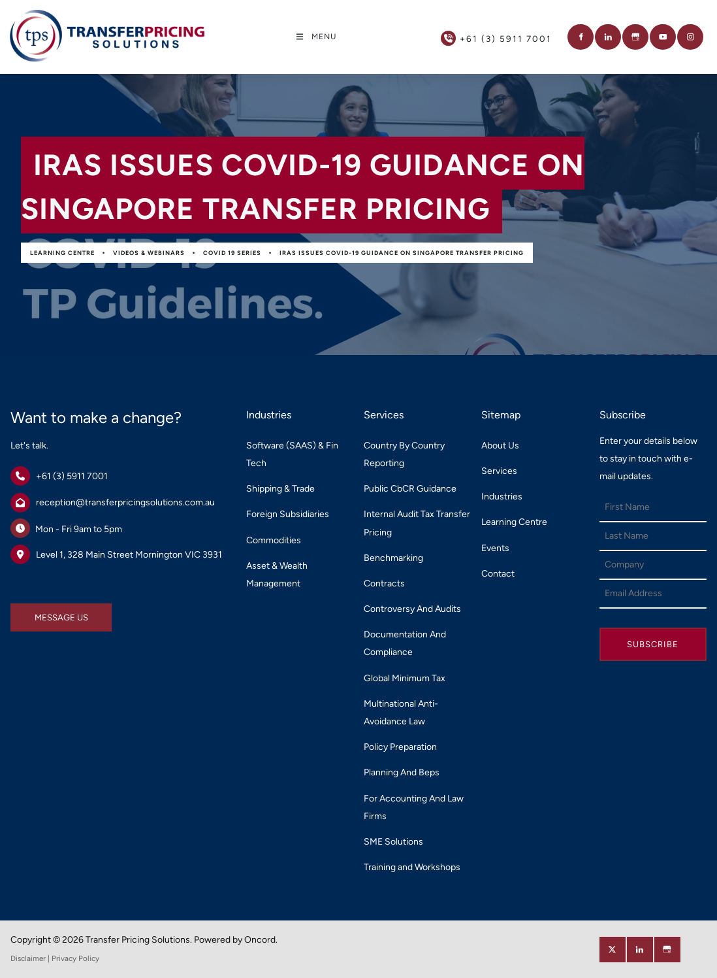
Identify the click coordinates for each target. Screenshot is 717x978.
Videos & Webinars (149, 252)
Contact (498, 573)
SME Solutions (393, 841)
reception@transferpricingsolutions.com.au (125, 502)
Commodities (273, 540)
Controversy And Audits (412, 609)
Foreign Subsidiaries (287, 514)
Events (495, 548)
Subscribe (652, 644)
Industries (501, 496)
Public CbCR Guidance (410, 488)
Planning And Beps (401, 772)
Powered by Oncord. (236, 939)
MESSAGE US (37, 612)
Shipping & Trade (280, 488)
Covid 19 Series (232, 252)
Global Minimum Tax (404, 678)
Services (499, 471)
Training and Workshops (412, 867)
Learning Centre (62, 252)
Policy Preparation (400, 746)
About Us (500, 445)
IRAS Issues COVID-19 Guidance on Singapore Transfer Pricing (401, 252)
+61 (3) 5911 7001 (72, 476)
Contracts (384, 583)
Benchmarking (393, 558)
